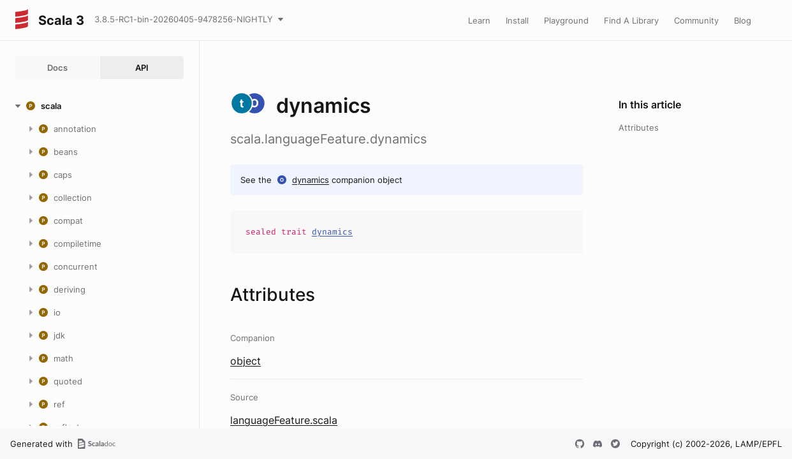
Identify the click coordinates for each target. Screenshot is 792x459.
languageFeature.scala (283, 420)
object (245, 360)
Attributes (639, 127)
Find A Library (631, 20)
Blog (742, 20)
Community (696, 20)
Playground (566, 20)
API (142, 67)
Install (517, 20)
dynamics (310, 180)
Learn (479, 20)
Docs (57, 67)
